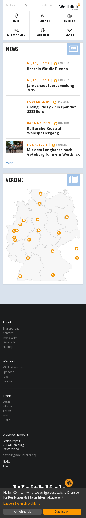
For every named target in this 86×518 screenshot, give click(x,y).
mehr (9, 163)
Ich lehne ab (22, 511)
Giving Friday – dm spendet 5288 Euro (51, 109)
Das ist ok (62, 511)
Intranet (8, 406)
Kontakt (8, 333)
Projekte (43, 18)
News (12, 49)
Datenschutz (11, 342)
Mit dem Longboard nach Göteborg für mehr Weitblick (53, 152)
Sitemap (8, 347)
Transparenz (11, 328)
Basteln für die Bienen (47, 69)
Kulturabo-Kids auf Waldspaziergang (44, 131)
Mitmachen (16, 32)
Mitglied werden (13, 367)
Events (69, 18)
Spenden (8, 372)
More (69, 32)
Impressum (10, 338)
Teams (7, 411)
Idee (16, 18)
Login (6, 402)
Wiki (5, 415)
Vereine (43, 32)
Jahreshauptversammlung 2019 (50, 88)
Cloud (7, 420)
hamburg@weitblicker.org (19, 455)
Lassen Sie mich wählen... (22, 503)
